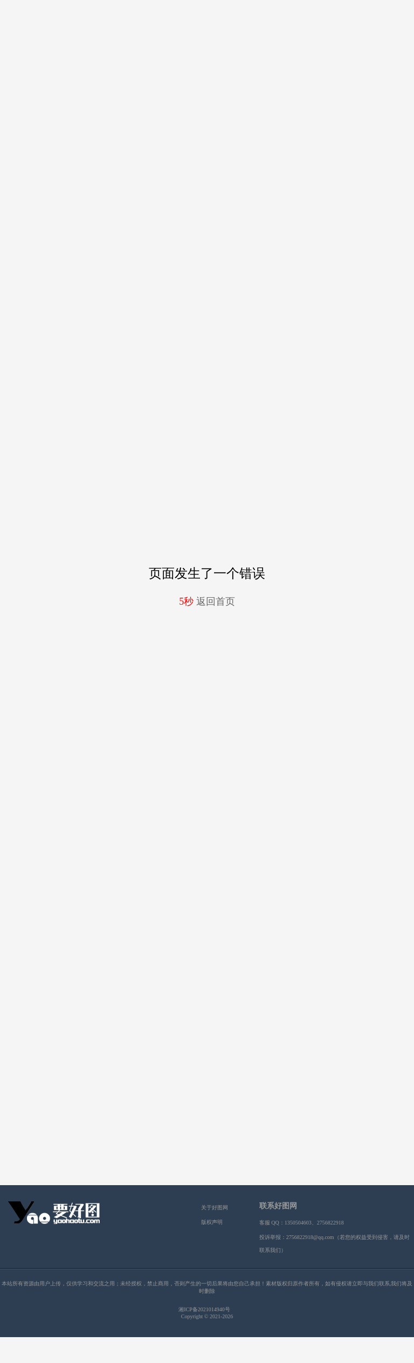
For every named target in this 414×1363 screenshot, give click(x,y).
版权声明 (212, 1222)
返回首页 (207, 601)
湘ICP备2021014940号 (204, 1309)
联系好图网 (278, 1206)
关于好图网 (214, 1207)
